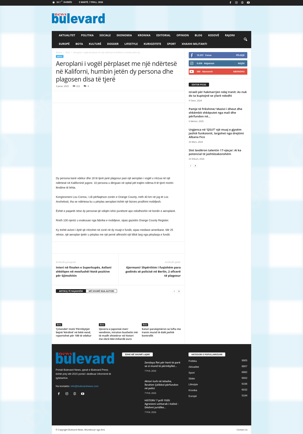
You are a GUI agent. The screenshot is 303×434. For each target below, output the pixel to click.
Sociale (105, 35)
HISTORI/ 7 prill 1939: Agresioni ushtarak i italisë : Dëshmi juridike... (161, 404)
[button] (245, 39)
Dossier (113, 44)
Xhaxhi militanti (194, 44)
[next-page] (179, 291)
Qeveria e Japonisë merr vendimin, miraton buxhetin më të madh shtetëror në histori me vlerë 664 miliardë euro (118, 334)
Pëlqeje (240, 55)
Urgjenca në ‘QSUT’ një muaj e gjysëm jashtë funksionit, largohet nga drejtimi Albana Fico (216, 133)
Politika (87, 35)
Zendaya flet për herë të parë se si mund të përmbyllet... (162, 364)
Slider (192, 378)
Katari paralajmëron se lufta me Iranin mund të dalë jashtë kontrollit (161, 332)
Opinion (182, 35)
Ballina (59, 52)
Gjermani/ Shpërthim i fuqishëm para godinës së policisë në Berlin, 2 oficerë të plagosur (153, 271)
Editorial (163, 35)
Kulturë (95, 44)
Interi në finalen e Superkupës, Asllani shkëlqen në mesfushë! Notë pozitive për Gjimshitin (83, 271)
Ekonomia (124, 35)
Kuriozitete (152, 44)
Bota (79, 44)
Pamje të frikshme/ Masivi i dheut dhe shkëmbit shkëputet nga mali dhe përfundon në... (215, 112)
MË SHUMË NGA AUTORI (101, 291)
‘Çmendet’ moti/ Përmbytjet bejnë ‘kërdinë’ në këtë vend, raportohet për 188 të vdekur (73, 332)
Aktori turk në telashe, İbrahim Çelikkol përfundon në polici (161, 384)
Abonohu (239, 71)
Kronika (144, 35)
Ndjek (241, 63)
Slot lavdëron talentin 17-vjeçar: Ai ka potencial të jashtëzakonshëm (215, 152)
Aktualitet (67, 35)
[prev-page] (174, 291)
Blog (198, 35)
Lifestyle (131, 44)
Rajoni (230, 35)
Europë (64, 44)
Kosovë (213, 35)
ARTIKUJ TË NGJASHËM (71, 291)
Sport (171, 44)
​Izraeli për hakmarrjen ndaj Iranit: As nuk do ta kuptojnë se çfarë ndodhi (218, 93)
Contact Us (242, 429)
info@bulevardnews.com (85, 386)
